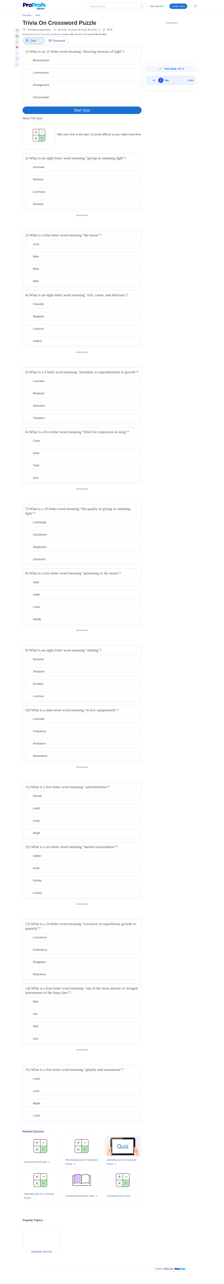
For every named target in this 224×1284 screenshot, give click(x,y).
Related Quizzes (33, 1131)
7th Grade (72, 30)
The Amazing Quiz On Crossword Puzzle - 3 (81, 1162)
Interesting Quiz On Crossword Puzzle (39, 1196)
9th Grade (92, 30)
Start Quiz (82, 110)
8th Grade (82, 30)
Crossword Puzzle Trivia (118, 1196)
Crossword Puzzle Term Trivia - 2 (81, 1196)
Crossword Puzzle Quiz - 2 (37, 1162)
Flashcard (57, 41)
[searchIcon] (141, 6)
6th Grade (62, 30)
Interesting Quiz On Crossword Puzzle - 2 (121, 1162)
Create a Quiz (178, 6)
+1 (99, 30)
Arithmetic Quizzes (42, 1239)
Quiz (31, 41)
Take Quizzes (157, 6)
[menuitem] (157, 7)
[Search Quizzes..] (116, 6)
